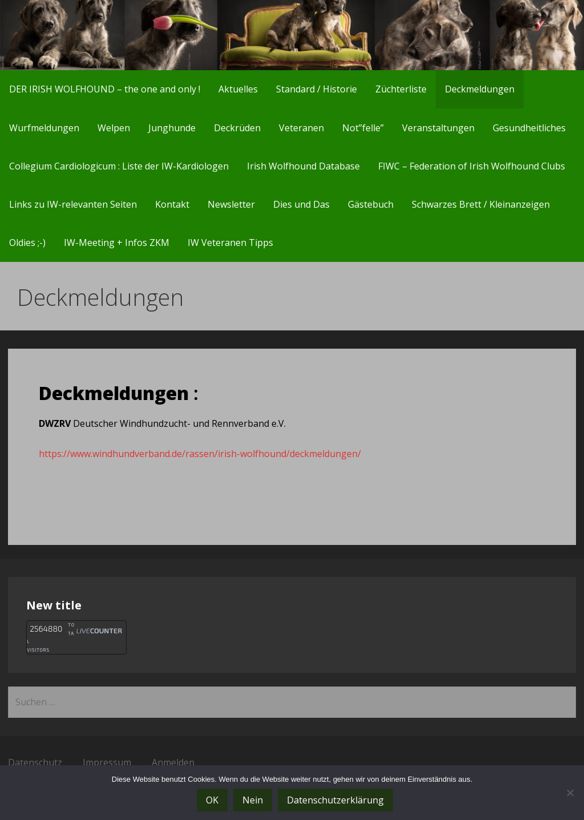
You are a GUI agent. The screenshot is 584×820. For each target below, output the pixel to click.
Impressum (107, 762)
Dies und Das (301, 204)
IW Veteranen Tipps (230, 242)
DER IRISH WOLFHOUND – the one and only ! (104, 89)
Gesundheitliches (529, 128)
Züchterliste (401, 89)
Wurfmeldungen (44, 128)
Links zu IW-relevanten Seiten (73, 204)
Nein (252, 800)
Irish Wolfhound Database (303, 166)
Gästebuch (371, 204)
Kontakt (172, 204)
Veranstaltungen (438, 128)
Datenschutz (35, 762)
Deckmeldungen (479, 89)
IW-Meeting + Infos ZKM (116, 242)
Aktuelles (238, 89)
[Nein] (569, 792)
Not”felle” (363, 128)
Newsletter (231, 204)
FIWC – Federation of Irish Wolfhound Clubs (471, 166)
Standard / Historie (316, 89)
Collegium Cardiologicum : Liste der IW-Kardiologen (119, 166)
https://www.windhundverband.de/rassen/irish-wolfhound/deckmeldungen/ (200, 453)
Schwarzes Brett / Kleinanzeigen (481, 204)
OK (212, 800)
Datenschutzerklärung (335, 800)
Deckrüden (237, 128)
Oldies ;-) (27, 242)
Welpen (114, 128)
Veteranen (301, 128)
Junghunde (172, 128)
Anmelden (173, 762)
